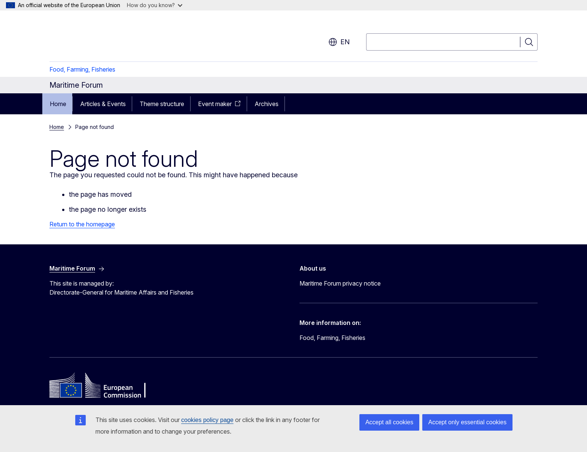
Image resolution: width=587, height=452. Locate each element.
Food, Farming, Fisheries (82, 69)
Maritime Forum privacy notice (340, 283)
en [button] (339, 41)
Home (58, 104)
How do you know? (154, 5)
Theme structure (162, 104)
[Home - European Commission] (109, 37)
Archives (267, 104)
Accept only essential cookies (467, 422)
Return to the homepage (82, 224)
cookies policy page (207, 420)
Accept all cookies (389, 422)
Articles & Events (103, 104)
